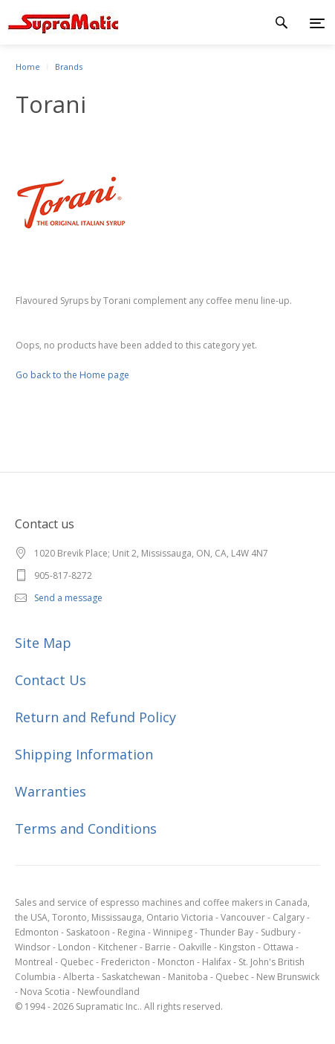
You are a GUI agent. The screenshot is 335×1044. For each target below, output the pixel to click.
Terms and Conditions (86, 828)
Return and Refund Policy (95, 717)
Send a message (68, 597)
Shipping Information (84, 754)
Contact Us (50, 679)
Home (28, 66)
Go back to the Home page (72, 375)
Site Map (43, 642)
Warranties (50, 791)
